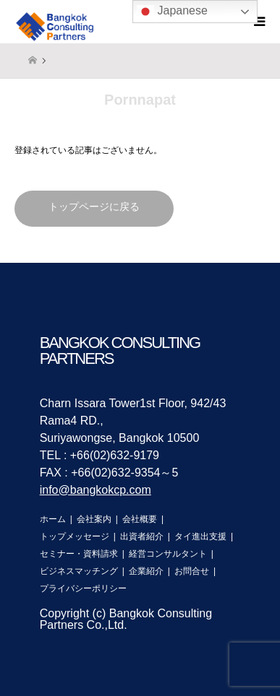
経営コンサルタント (168, 554)
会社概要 (139, 519)
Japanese (172, 11)
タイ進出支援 (200, 536)
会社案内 (94, 519)
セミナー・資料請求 (79, 554)
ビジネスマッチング (79, 571)
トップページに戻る (94, 206)
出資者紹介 (142, 536)
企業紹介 (146, 571)
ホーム (53, 519)
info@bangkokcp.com (95, 490)
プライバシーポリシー (83, 588)
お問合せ (191, 571)
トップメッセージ (74, 536)
